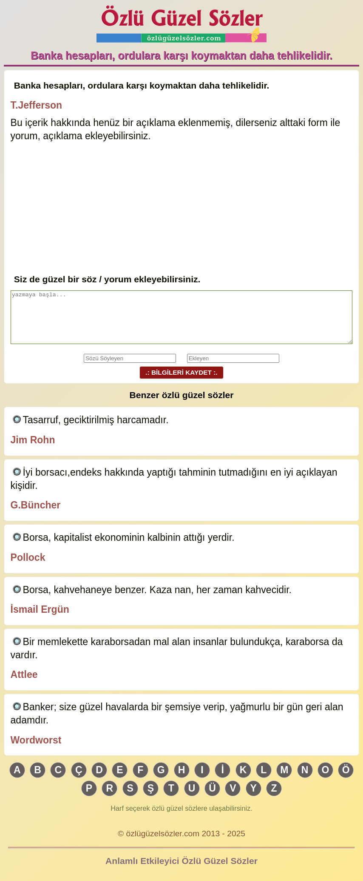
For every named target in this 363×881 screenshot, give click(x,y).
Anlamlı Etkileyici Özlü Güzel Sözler (181, 861)
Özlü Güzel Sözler (181, 21)
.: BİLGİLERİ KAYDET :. (181, 372)
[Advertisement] (182, 208)
